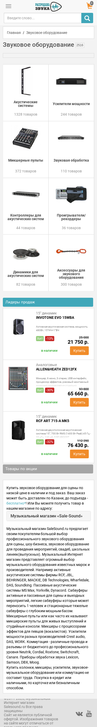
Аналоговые (46, 365)
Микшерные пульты (25, 160)
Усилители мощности (71, 104)
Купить (79, 351)
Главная (14, 33)
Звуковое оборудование (46, 33)
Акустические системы (26, 104)
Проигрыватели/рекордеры (71, 217)
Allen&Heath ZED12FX (56, 369)
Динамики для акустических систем (25, 274)
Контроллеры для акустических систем (25, 217)
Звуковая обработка (71, 160)
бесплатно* (16, 503)
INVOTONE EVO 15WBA (55, 317)
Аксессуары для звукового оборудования (71, 273)
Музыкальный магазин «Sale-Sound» (47, 516)
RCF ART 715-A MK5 (52, 421)
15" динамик (46, 313)
